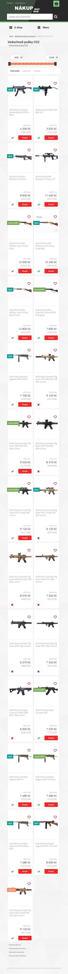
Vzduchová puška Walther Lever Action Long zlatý (45, 246)
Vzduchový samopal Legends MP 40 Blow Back (19, 846)
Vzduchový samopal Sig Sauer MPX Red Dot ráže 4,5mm (46, 446)
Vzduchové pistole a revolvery (25, 36)
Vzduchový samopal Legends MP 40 (18, 778)
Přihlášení (10, 3)
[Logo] (27, 11)
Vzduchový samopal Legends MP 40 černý (45, 778)
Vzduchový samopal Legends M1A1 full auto (46, 844)
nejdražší (36, 70)
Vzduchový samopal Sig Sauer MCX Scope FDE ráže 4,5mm (46, 512)
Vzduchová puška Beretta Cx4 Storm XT (45, 177)
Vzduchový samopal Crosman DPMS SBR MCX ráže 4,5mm (18, 713)
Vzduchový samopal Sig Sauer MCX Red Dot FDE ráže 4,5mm (46, 379)
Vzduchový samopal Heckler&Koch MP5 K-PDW (19, 112)
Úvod (11, 36)
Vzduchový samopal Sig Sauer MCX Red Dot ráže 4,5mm (20, 446)
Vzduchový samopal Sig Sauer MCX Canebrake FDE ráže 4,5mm (20, 913)
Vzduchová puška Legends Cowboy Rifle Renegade (45, 312)
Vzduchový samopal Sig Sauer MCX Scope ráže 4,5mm (20, 512)
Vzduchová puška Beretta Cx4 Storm (17, 177)
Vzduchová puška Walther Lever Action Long (18, 246)
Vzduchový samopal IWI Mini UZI (46, 111)
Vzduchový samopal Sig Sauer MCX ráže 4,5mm (46, 644)
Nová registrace (20, 3)
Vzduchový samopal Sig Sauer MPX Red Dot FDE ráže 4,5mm (20, 579)
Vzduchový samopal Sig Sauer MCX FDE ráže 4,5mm (46, 579)
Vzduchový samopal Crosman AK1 (44, 711)
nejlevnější (26, 70)
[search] (56, 17)
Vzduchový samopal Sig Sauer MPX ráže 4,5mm (20, 644)
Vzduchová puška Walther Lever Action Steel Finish (18, 312)
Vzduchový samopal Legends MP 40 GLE (18, 377)
